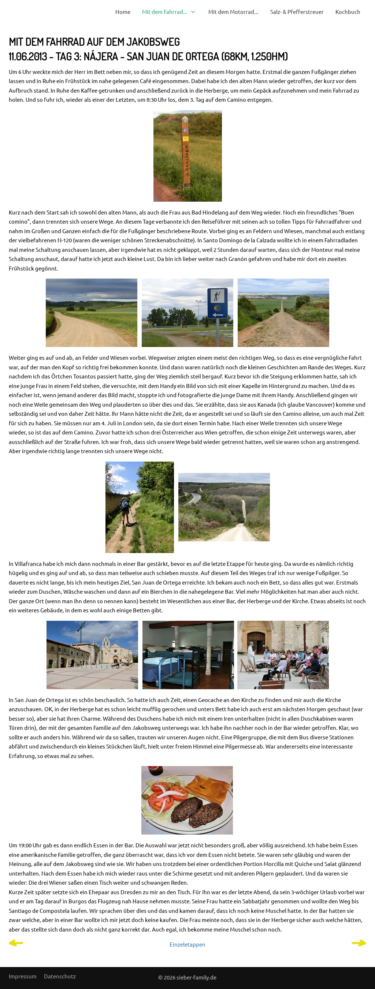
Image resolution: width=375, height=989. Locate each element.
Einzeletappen (187, 944)
